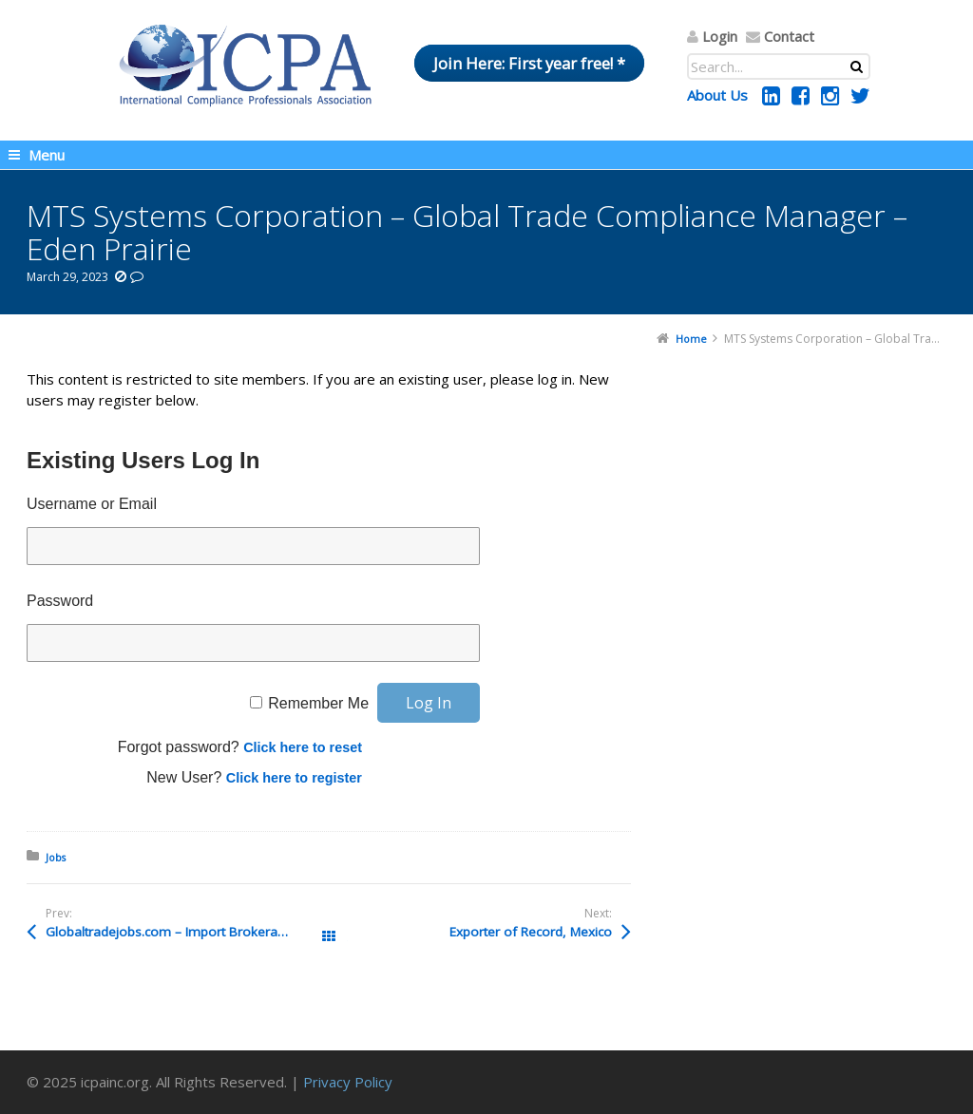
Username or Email (92, 504)
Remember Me (318, 703)
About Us (717, 94)
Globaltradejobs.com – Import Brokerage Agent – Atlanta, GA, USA (187, 931)
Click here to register (294, 777)
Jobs (56, 857)
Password (60, 601)
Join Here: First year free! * (529, 63)
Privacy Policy (347, 1081)
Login (719, 36)
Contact (789, 36)
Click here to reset (302, 747)
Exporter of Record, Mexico (530, 931)
